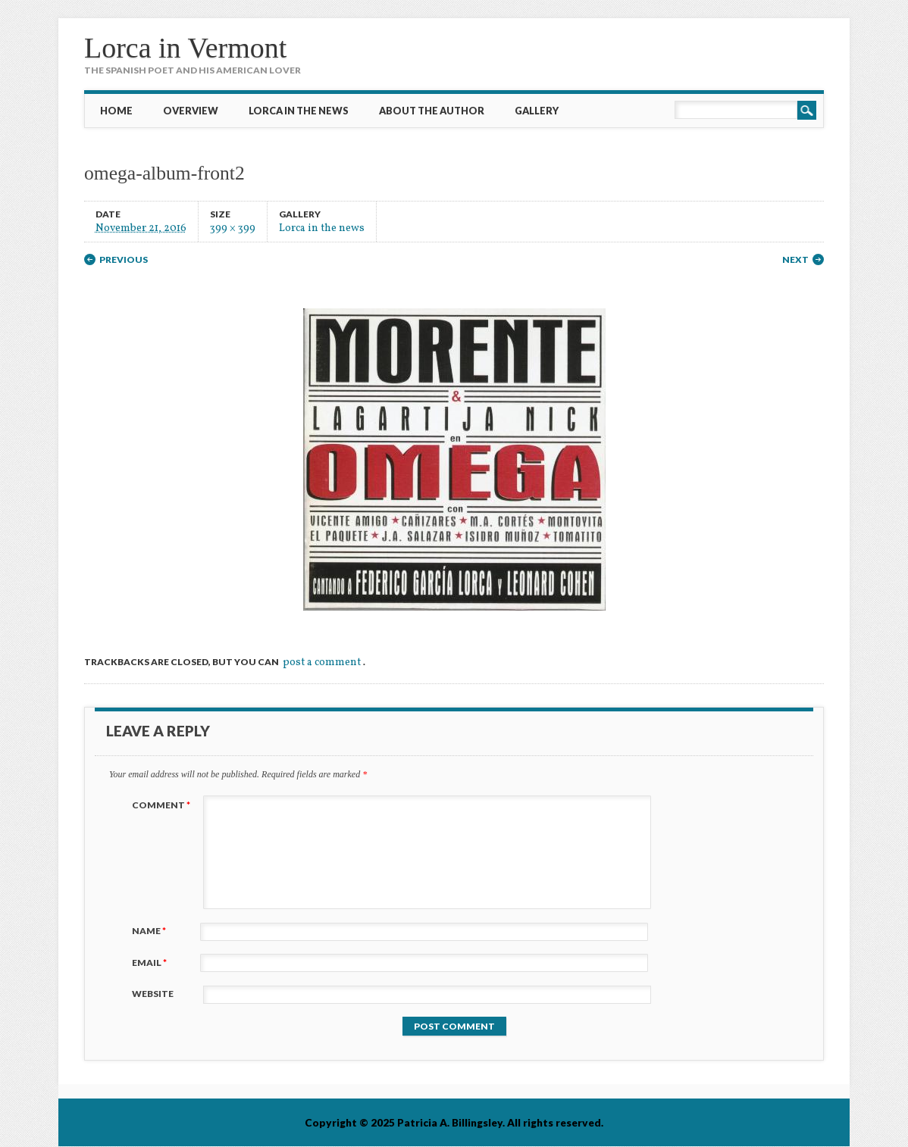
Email (151, 962)
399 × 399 (232, 227)
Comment (163, 805)
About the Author (431, 111)
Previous (123, 259)
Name (151, 930)
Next (795, 259)
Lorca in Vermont (185, 48)
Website (153, 993)
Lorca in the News (299, 111)
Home (116, 111)
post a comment (322, 662)
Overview (190, 111)
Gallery (537, 111)
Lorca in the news (322, 227)
